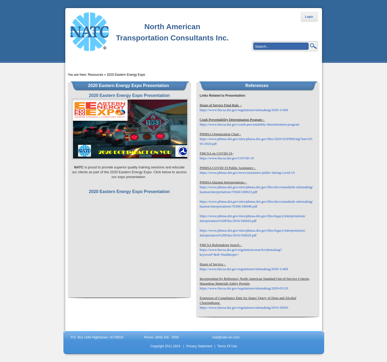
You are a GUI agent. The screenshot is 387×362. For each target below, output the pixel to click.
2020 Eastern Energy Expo (126, 75)
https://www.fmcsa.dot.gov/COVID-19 (227, 158)
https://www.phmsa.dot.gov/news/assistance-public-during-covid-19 (247, 173)
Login (309, 16)
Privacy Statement (199, 346)
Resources (95, 75)
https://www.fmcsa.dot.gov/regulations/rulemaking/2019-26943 (244, 308)
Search (313, 46)
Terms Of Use (227, 346)
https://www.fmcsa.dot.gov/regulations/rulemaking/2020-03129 (244, 288)
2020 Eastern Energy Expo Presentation (129, 191)
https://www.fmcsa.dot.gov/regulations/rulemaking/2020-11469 (244, 110)
